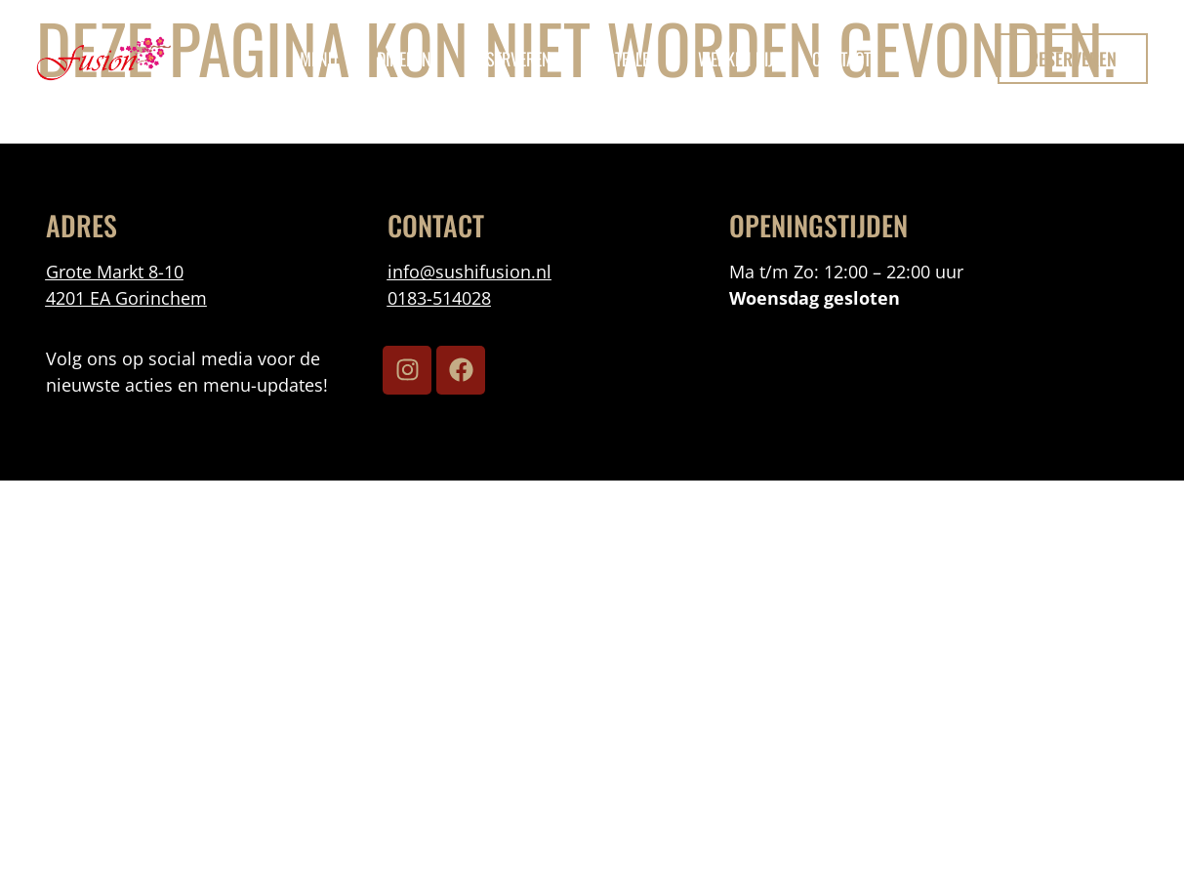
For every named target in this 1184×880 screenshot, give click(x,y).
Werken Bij (735, 58)
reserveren (510, 58)
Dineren (404, 58)
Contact (841, 58)
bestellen (625, 58)
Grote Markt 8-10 (115, 271)
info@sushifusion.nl (469, 271)
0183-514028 (439, 298)
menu (319, 58)
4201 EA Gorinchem (126, 298)
